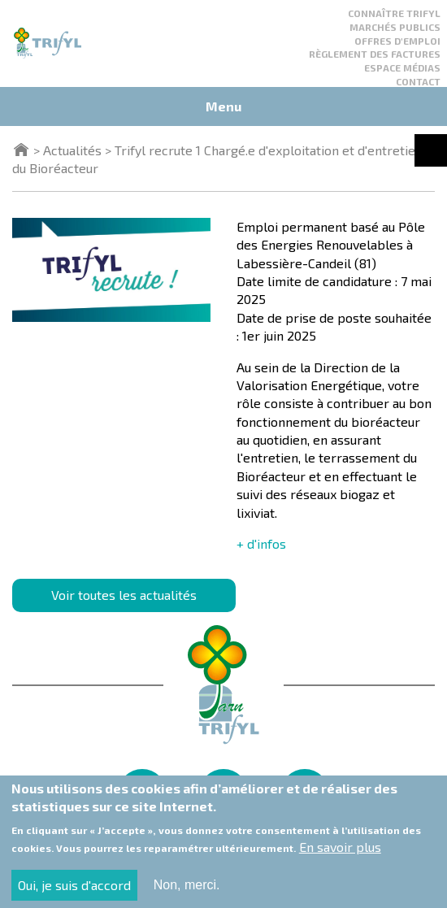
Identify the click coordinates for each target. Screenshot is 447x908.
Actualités (72, 150)
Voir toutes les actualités (124, 594)
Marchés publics (394, 27)
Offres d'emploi (397, 40)
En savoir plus (340, 855)
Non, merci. (187, 893)
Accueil (21, 149)
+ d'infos (261, 543)
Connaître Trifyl (394, 13)
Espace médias (402, 67)
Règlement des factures (374, 53)
